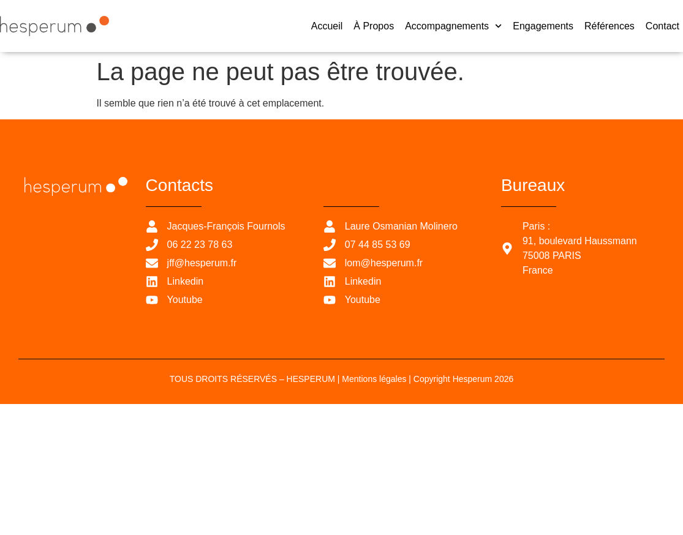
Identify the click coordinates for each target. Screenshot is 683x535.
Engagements (543, 26)
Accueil (327, 26)
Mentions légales (374, 379)
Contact (662, 26)
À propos (373, 26)
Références (609, 26)
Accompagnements (453, 26)
